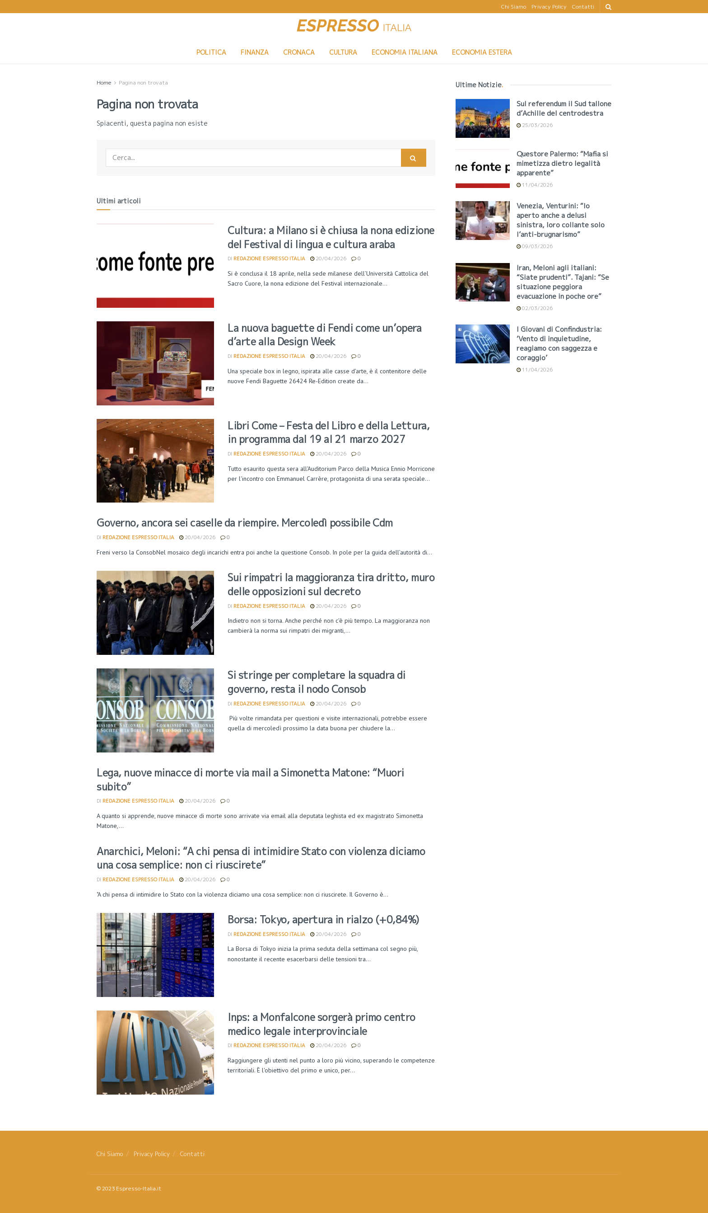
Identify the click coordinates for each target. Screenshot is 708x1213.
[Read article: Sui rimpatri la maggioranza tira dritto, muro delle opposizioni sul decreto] (155, 613)
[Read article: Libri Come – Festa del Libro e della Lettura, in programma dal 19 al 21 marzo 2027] (155, 461)
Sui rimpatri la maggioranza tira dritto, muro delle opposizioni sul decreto (331, 584)
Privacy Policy (549, 6)
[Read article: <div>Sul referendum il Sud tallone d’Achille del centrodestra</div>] (483, 118)
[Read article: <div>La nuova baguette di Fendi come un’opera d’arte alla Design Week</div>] (155, 363)
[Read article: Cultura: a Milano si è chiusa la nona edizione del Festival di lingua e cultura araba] (155, 266)
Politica (211, 52)
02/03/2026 (535, 308)
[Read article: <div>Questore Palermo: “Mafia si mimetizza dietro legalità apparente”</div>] (483, 168)
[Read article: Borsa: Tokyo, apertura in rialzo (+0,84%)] (155, 955)
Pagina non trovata (143, 82)
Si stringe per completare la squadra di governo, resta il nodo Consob (316, 682)
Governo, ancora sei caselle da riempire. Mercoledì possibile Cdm (245, 523)
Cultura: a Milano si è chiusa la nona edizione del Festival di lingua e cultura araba (331, 237)
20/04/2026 (328, 258)
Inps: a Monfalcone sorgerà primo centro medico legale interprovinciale (321, 1024)
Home (104, 82)
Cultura (343, 52)
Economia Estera (482, 52)
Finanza (255, 52)
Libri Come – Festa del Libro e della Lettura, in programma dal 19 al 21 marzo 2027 (328, 432)
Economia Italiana (405, 52)
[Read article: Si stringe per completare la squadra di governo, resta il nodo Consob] (155, 710)
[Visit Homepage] (354, 27)
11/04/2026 (535, 184)
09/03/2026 (535, 246)
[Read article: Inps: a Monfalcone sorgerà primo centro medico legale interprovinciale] (155, 1053)
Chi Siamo (513, 6)
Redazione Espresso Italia (269, 258)
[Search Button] (608, 6)
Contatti (583, 6)
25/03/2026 (535, 125)
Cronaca (299, 52)
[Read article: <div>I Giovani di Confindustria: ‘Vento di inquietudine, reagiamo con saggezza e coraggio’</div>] (483, 343)
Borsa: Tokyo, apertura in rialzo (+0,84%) (323, 919)
